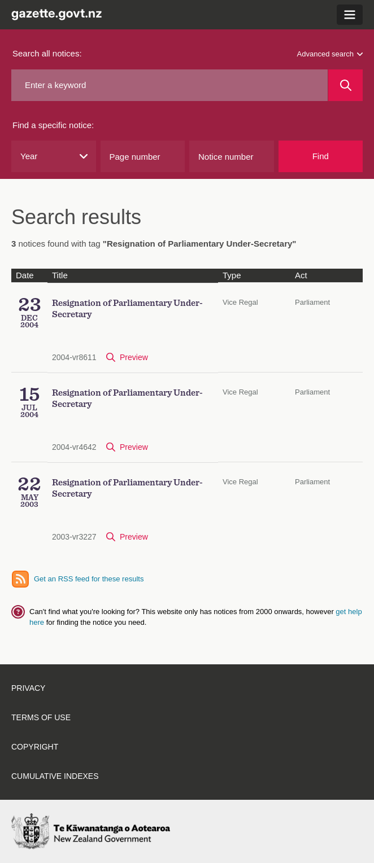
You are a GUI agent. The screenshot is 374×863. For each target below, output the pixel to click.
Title (60, 275)
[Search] (345, 85)
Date (25, 275)
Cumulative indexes (55, 776)
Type (232, 275)
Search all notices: (47, 53)
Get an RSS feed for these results (88, 579)
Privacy (28, 688)
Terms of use (41, 717)
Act (301, 275)
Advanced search (330, 54)
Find (320, 156)
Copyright (34, 746)
